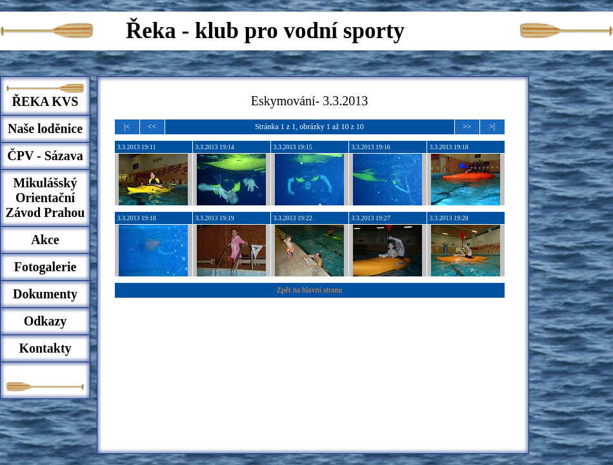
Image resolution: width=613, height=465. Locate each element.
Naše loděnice (45, 128)
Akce (45, 239)
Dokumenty (45, 294)
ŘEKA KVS (45, 101)
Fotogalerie (45, 267)
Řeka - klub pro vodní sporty (265, 30)
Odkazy (45, 321)
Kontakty (45, 348)
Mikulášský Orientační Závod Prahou (45, 198)
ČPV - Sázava (45, 156)
